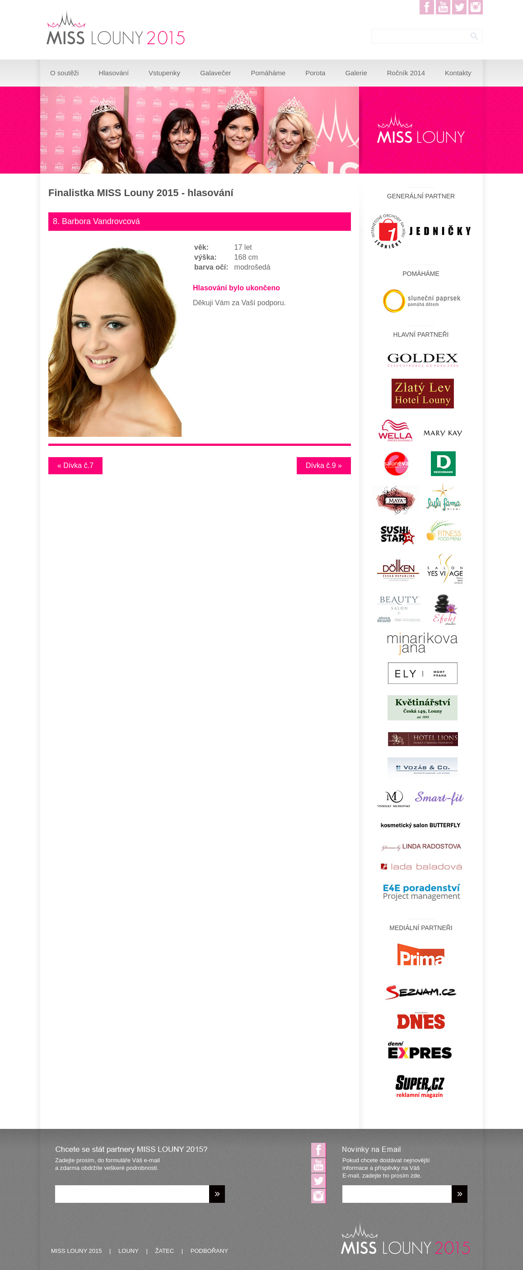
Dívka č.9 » (324, 465)
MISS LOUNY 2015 (76, 1250)
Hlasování (113, 73)
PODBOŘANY (209, 1250)
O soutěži (64, 73)
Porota (315, 73)
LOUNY (128, 1250)
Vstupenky (164, 73)
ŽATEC (164, 1250)
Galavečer (215, 73)
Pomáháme (268, 73)
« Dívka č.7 (75, 465)
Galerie (356, 73)
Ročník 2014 (406, 73)
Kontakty (458, 73)
